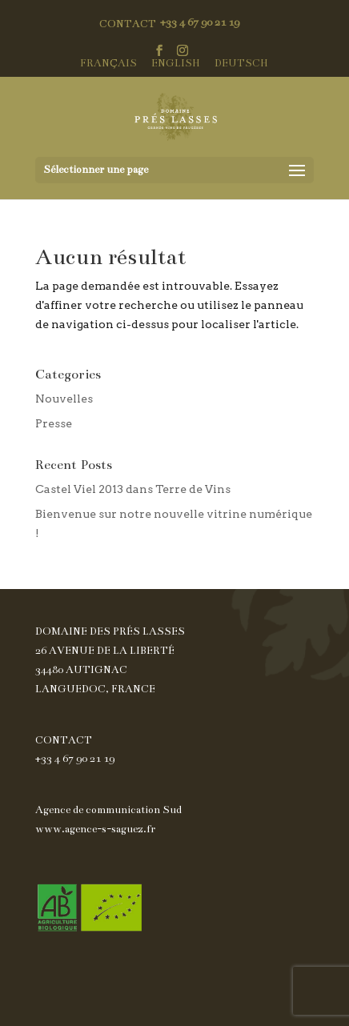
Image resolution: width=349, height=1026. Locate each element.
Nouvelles (64, 398)
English (175, 64)
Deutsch (241, 64)
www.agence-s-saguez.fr (95, 829)
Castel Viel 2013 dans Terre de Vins (133, 489)
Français (108, 64)
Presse (53, 423)
